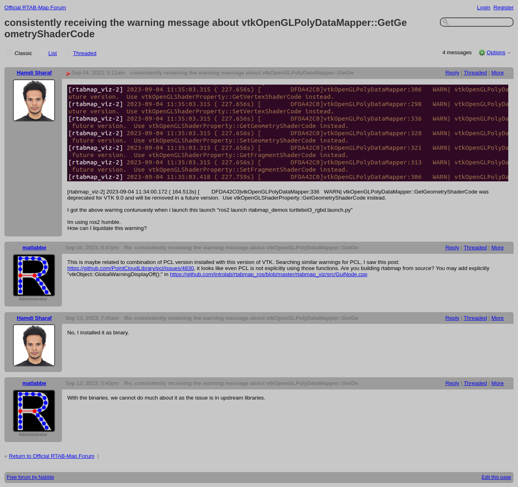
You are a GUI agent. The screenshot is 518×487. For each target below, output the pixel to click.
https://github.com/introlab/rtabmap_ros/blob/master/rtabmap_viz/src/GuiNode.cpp (268, 274)
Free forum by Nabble (30, 477)
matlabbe (34, 248)
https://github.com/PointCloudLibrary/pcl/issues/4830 (130, 268)
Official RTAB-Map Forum (35, 7)
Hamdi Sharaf (34, 73)
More (497, 73)
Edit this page (496, 477)
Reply (452, 73)
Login (483, 7)
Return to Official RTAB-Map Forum (51, 456)
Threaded (85, 53)
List (53, 53)
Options (495, 52)
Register (503, 7)
